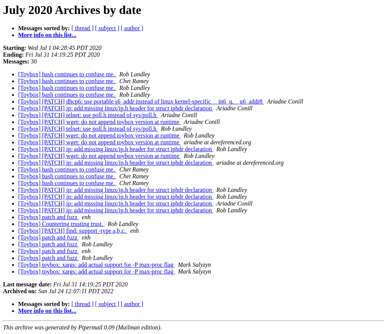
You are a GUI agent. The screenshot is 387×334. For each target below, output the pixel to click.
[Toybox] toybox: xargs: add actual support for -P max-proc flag (96, 264)
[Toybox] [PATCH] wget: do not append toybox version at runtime (99, 122)
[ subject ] (107, 28)
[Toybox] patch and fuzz (48, 217)
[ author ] (132, 28)
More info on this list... (47, 35)
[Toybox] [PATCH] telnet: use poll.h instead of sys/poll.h (88, 115)
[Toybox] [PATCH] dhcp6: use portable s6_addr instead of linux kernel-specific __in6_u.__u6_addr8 (141, 101)
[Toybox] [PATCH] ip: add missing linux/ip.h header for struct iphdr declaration (115, 108)
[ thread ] (82, 28)
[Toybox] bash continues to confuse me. (67, 74)
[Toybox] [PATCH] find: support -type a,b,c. (72, 230)
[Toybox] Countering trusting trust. (61, 224)
